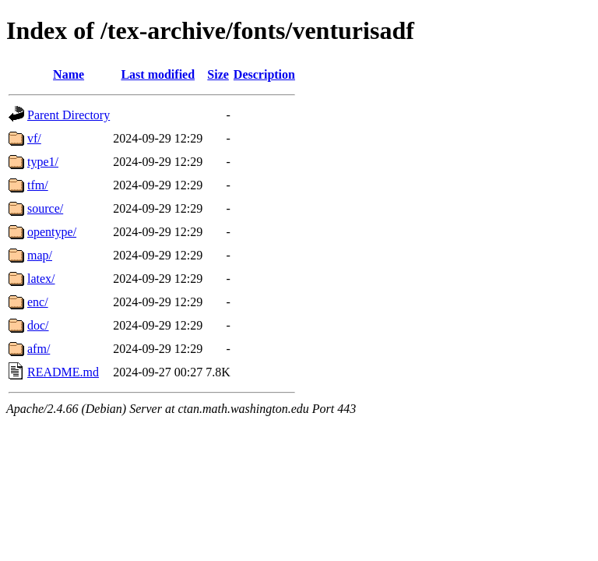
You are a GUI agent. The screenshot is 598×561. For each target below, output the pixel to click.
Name (68, 74)
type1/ (42, 161)
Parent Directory (68, 115)
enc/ (37, 302)
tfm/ (37, 185)
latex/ (41, 278)
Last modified (158, 74)
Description (264, 74)
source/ (45, 208)
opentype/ (51, 231)
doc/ (38, 325)
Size (218, 74)
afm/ (38, 348)
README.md (63, 372)
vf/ (34, 138)
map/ (39, 255)
